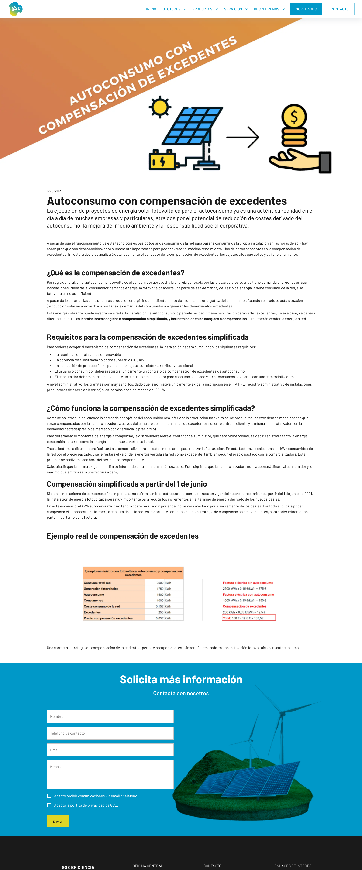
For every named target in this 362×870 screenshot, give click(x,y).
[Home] (16, 9)
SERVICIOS (233, 9)
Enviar (58, 821)
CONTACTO (340, 9)
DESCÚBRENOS (266, 9)
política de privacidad (87, 805)
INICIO (151, 9)
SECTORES (171, 9)
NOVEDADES (306, 9)
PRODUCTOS (202, 9)
